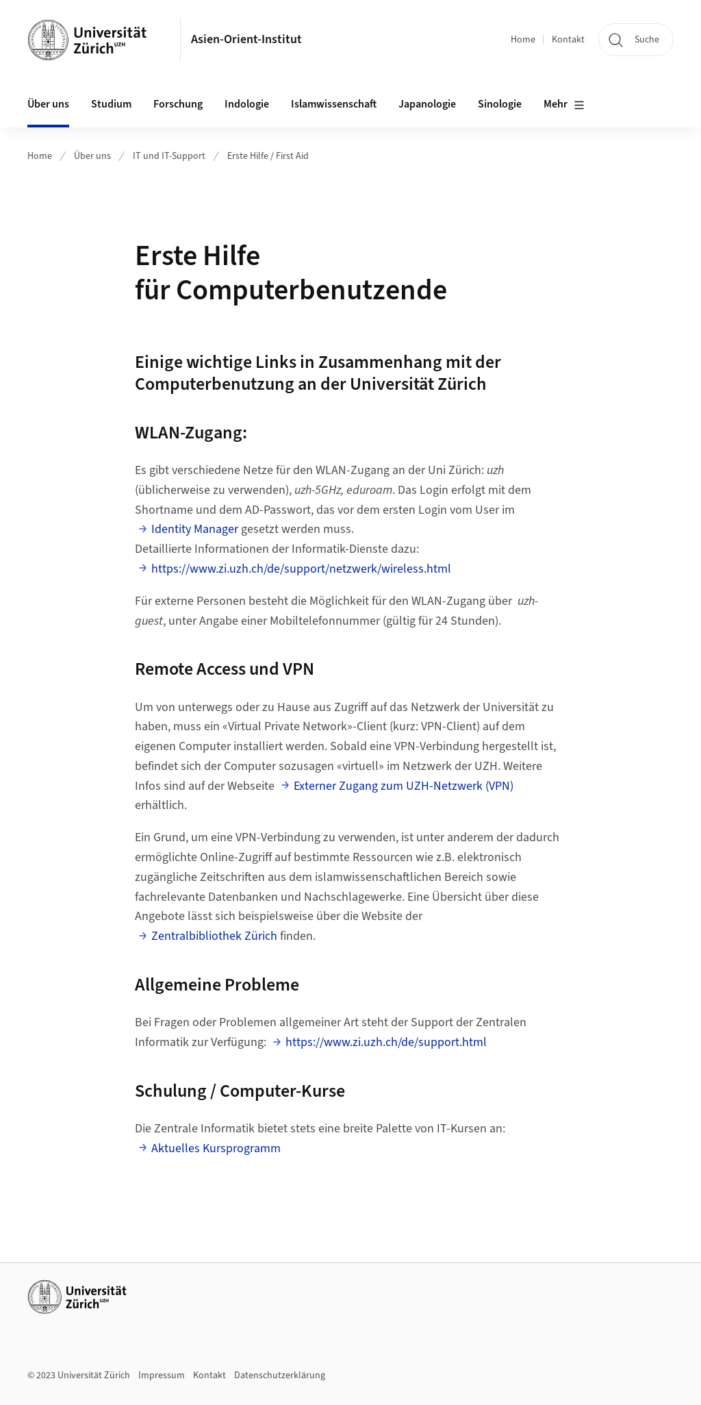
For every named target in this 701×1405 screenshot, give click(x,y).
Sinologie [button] (500, 104)
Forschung (178, 104)
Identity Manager (194, 529)
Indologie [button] (247, 104)
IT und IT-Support (169, 156)
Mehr (564, 105)
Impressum (161, 1375)
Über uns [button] (48, 104)
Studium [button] (111, 104)
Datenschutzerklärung (279, 1375)
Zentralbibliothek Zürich (214, 936)
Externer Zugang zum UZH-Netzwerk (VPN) (403, 786)
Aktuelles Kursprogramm (216, 1148)
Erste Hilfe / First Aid (268, 156)
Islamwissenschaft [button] (334, 104)
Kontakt (568, 40)
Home (523, 40)
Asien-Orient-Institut (246, 39)
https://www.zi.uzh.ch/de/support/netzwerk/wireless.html (301, 568)
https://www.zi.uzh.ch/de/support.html (386, 1042)
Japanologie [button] (427, 104)
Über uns (92, 156)
